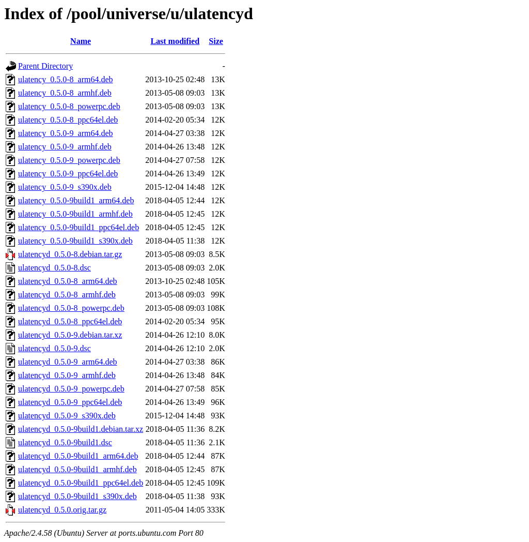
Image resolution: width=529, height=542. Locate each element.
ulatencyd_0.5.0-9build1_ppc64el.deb (80, 482)
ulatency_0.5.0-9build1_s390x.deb (75, 240)
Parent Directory (45, 66)
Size (216, 41)
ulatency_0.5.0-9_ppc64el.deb (68, 173)
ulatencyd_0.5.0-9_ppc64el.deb (70, 402)
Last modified (174, 41)
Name (80, 41)
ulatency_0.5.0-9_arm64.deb (65, 133)
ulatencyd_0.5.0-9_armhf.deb (67, 375)
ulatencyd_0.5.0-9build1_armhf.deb (77, 469)
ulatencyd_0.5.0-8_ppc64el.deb (70, 321)
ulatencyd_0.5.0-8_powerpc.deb (71, 308)
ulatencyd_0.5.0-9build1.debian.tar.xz (80, 429)
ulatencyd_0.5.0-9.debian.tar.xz (70, 334)
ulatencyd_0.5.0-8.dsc (54, 267)
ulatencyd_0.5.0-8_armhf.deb (67, 294)
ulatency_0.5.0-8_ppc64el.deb (68, 119)
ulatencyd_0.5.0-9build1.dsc (65, 442)
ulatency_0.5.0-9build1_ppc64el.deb (78, 227)
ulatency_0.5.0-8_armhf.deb (65, 92)
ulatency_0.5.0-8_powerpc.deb (69, 106)
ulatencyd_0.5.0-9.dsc (54, 348)
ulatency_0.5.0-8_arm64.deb (65, 79)
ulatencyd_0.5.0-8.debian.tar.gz (70, 254)
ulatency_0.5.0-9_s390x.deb (65, 187)
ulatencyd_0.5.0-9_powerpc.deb (71, 388)
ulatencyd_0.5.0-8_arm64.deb (67, 281)
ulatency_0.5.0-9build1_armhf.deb (75, 213)
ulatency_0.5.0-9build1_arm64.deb (76, 200)
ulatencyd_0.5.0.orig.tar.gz (62, 509)
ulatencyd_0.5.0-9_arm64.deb (67, 361)
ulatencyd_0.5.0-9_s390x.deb (67, 415)
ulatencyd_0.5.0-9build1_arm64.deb (78, 455)
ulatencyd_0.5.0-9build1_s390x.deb (77, 496)
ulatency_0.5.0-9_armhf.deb (65, 146)
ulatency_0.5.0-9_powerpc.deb (69, 160)
